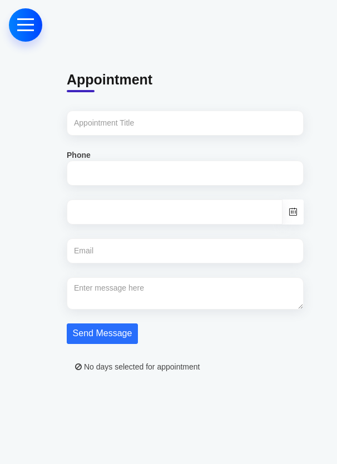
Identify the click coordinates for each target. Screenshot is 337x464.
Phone (79, 155)
